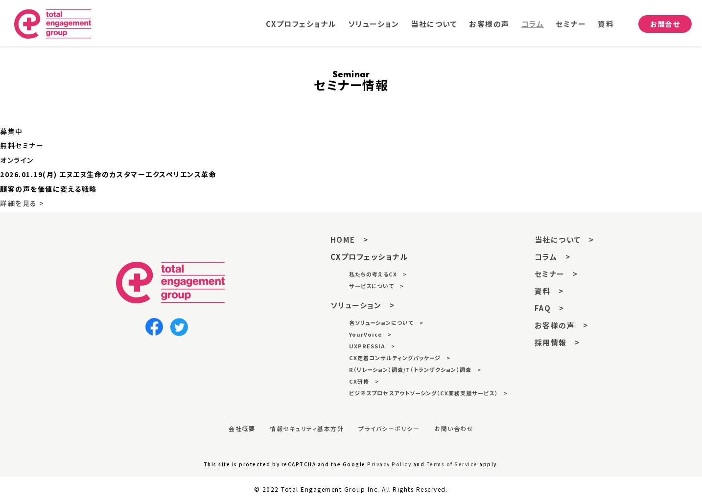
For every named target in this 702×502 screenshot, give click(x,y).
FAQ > (549, 308)
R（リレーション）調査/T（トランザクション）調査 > (415, 369)
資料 (606, 24)
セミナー (571, 24)
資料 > (549, 291)
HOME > (349, 239)
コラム (532, 24)
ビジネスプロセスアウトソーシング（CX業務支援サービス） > (428, 393)
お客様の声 (489, 24)
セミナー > (556, 274)
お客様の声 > (561, 325)
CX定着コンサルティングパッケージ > (399, 358)
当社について (434, 24)
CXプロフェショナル (301, 24)
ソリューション (373, 24)
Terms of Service (452, 464)
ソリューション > (362, 305)
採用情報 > (557, 342)
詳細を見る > (22, 203)
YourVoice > (370, 334)
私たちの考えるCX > (378, 274)
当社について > (564, 239)
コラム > (553, 256)
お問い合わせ (453, 428)
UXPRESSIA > (372, 346)
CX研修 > (364, 381)
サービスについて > (376, 286)
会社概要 (242, 428)
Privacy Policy (389, 464)
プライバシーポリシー (389, 428)
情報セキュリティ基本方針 (307, 428)
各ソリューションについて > (386, 322)
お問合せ (665, 24)
